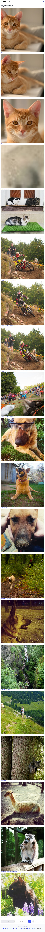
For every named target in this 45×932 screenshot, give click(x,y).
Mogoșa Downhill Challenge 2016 (22, 258)
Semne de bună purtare (22, 531)
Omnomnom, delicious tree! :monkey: (22, 849)
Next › (21, 921)
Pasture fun (22, 713)
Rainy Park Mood (22, 622)
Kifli (22, 30)
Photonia (22, 929)
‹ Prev (7, 921)
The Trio (22, 212)
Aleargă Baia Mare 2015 (22, 576)
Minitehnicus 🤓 (22, 440)
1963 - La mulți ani (22, 167)
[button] (43, 1)
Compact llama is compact (22, 804)
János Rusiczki (24, 926)
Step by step (22, 758)
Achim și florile (22, 895)
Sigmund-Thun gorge (22, 667)
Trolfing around (22, 485)
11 (43, 921)
